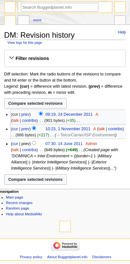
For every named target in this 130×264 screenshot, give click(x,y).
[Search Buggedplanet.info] (59, 7)
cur (15, 129)
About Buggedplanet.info (67, 257)
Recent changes (19, 203)
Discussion (23, 21)
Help (122, 32)
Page (10, 21)
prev (25, 114)
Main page (14, 197)
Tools (120, 21)
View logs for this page (24, 42)
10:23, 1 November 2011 (68, 129)
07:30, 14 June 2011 (64, 144)
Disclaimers (101, 257)
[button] (64, 58)
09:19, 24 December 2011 (69, 114)
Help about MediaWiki (24, 214)
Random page (17, 208)
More (37, 20)
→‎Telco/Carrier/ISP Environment (85, 135)
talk (15, 120)
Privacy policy (31, 257)
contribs (29, 120)
